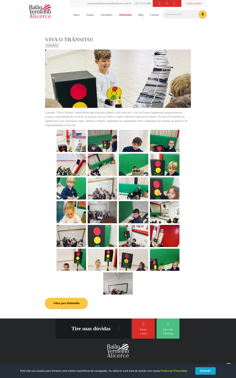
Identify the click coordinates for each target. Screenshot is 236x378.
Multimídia (125, 14)
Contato (154, 14)
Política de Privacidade (173, 370)
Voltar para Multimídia (66, 303)
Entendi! (205, 370)
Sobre (76, 14)
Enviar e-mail (143, 328)
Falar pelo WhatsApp (168, 328)
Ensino (90, 14)
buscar (202, 14)
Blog (140, 14)
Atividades (107, 14)
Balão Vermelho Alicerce (40, 11)
